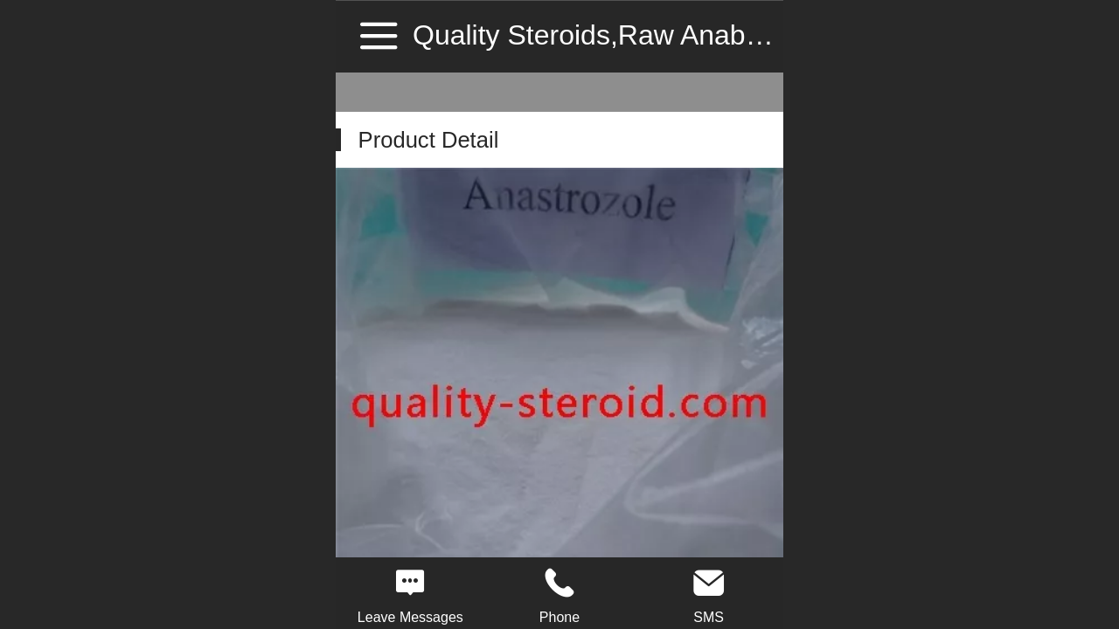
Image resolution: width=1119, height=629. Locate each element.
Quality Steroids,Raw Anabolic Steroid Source (696, 35)
